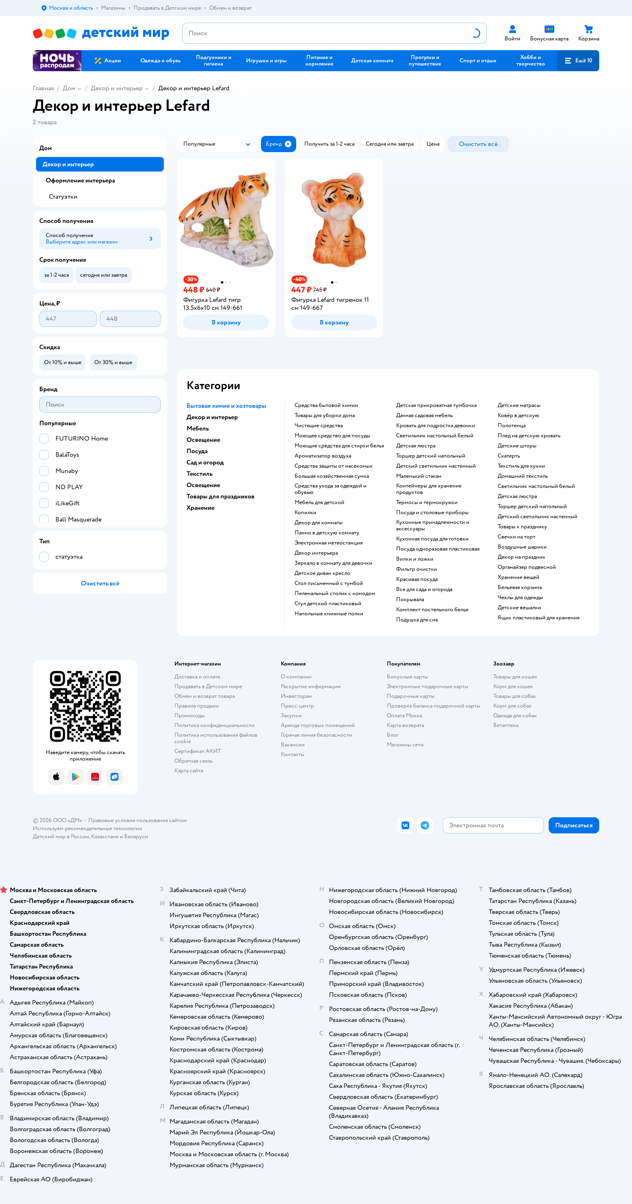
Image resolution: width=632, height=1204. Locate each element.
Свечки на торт (516, 537)
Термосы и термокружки (427, 502)
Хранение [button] (200, 508)
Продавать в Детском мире (208, 686)
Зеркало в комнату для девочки (333, 563)
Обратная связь (193, 760)
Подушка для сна (417, 620)
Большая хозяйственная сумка (332, 476)
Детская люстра (415, 446)
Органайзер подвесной (527, 567)
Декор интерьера (316, 553)
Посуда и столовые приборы (432, 512)
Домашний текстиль (523, 476)
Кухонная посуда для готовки (432, 539)
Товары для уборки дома (325, 415)
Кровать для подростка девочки (435, 425)
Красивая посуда (417, 579)
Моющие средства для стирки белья (339, 446)
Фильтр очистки (416, 569)
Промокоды (189, 715)
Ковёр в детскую (518, 415)
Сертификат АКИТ (197, 751)
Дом (69, 88)
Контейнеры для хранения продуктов (428, 489)
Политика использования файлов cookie (215, 738)
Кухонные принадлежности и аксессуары (432, 525)
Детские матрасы (519, 405)
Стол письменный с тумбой (329, 583)
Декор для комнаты (319, 522)
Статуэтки (63, 197)
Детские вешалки (519, 607)
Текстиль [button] (199, 474)
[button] (578, 60)
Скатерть (509, 456)
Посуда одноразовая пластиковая (437, 549)
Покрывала (410, 599)
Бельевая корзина (520, 587)
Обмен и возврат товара (204, 696)
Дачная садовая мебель (424, 415)
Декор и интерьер (117, 88)
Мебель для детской (319, 502)
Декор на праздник (521, 557)
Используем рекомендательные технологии (87, 828)
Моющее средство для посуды (332, 435)
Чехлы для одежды (520, 597)
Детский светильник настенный (436, 466)
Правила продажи (196, 705)
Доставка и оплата (197, 676)
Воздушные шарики (522, 547)
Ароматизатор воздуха (323, 456)
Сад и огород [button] (205, 462)
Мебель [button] (198, 428)
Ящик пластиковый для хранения (538, 618)
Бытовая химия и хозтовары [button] (226, 406)
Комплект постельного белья (432, 609)
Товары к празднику (522, 527)
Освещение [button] (203, 440)
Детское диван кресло (322, 573)
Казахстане (105, 836)
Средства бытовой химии (326, 405)
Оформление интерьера (80, 180)
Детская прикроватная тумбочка (436, 405)
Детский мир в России (61, 836)
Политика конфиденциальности (214, 725)
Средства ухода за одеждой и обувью (331, 489)
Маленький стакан (418, 476)
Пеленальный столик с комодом (335, 593)
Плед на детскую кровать (529, 435)
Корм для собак (512, 705)
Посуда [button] (197, 451)
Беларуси (136, 836)
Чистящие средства (319, 425)
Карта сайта (188, 770)
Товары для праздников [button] (220, 496)
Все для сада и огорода (424, 589)
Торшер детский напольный (430, 456)
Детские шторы (517, 446)
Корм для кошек (513, 686)
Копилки (305, 512)
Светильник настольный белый (434, 435)
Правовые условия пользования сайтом (137, 820)
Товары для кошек (515, 676)
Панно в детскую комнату (327, 533)
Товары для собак (514, 696)
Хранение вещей (518, 577)
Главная (43, 88)
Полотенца (512, 425)
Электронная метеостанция (329, 543)
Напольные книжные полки (329, 613)
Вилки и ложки (414, 559)
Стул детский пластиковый (328, 603)
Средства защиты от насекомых (334, 466)
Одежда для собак (515, 715)
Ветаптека (505, 725)
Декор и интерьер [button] (212, 417)
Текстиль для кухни (521, 466)
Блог (393, 734)
